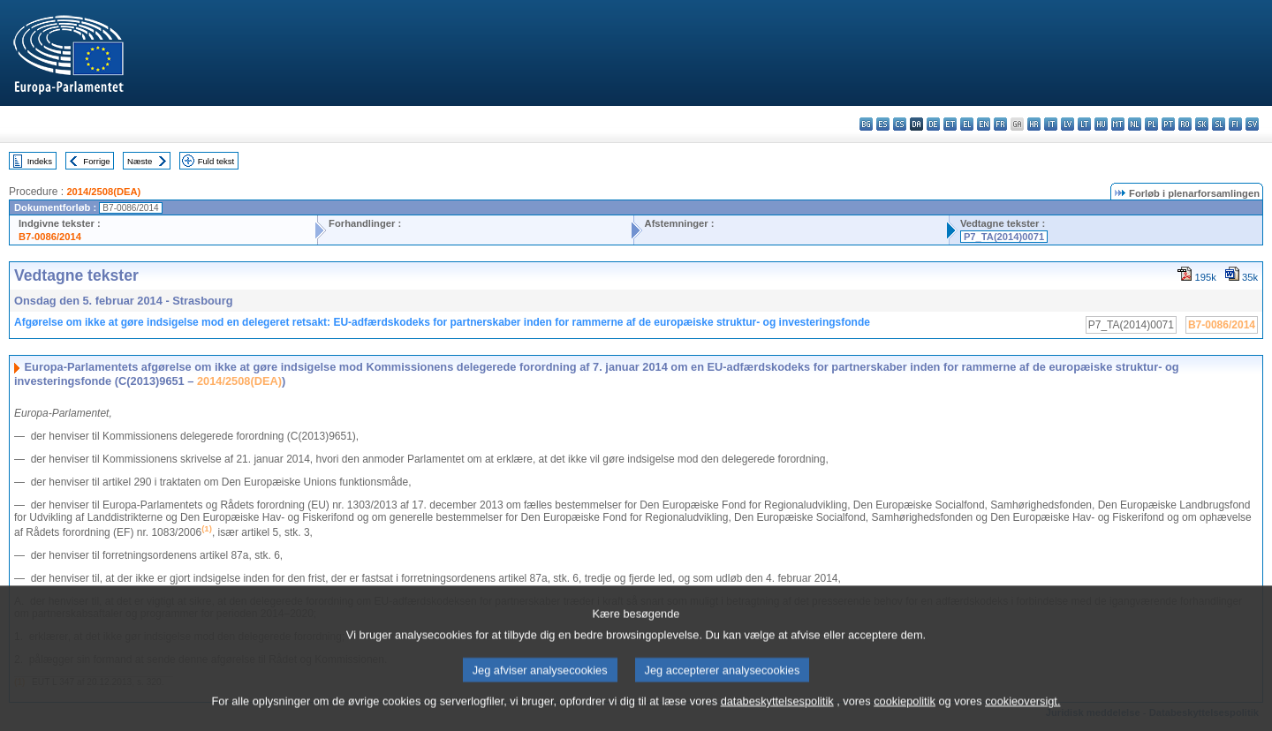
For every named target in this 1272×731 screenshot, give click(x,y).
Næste (139, 161)
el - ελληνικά (966, 124)
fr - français (1000, 124)
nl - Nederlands (1134, 124)
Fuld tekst (216, 161)
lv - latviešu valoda (1067, 124)
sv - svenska (1252, 124)
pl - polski (1151, 124)
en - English (983, 124)
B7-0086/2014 (50, 236)
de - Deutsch (933, 124)
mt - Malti (1117, 124)
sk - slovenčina (1201, 124)
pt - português (1168, 124)
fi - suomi (1235, 124)
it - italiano (1050, 124)
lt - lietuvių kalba (1084, 124)
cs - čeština (899, 124)
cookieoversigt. (1022, 710)
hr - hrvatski (1034, 124)
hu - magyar (1101, 124)
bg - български (866, 124)
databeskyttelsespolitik (777, 710)
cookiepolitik (904, 710)
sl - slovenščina (1218, 124)
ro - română (1185, 124)
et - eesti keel (950, 124)
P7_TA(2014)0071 (1004, 236)
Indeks (39, 161)
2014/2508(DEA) (103, 191)
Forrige (96, 161)
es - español (883, 124)
